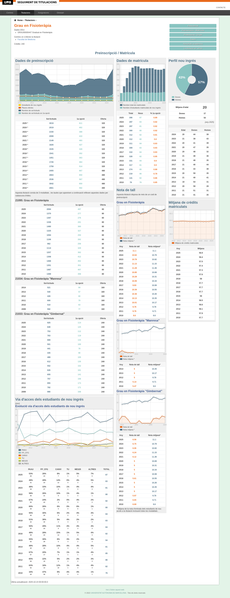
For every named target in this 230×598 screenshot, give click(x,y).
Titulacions (25, 13)
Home (20, 20)
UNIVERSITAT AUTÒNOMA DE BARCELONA (108, 593)
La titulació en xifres (193, 48)
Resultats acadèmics (193, 44)
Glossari (60, 13)
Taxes (193, 39)
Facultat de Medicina (26, 39)
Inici (107, 590)
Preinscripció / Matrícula (193, 30)
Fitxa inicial (193, 26)
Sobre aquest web (117, 590)
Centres (10, 13)
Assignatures (43, 13)
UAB (8, 2)
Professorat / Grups (193, 35)
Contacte (221, 7)
